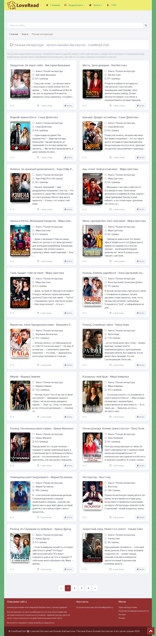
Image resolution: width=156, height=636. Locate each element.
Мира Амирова (115, 386)
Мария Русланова (44, 486)
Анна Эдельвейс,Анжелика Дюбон (125, 282)
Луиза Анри (113, 334)
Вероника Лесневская (46, 334)
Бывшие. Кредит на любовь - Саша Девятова (110, 117)
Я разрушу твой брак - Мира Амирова (105, 376)
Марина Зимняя (43, 386)
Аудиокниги (74, 5)
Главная (53, 5)
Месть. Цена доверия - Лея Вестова (104, 65)
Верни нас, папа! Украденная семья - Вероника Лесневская (42, 324)
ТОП (111, 5)
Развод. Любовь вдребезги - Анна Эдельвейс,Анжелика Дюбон (114, 272)
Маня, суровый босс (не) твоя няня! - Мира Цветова (114, 220)
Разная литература (53, 71)
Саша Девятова (44, 126)
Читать (68, 106)
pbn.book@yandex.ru (103, 607)
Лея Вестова (114, 75)
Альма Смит (114, 538)
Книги (95, 5)
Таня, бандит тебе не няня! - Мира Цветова (37, 272)
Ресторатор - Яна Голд (96, 477)
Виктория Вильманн (46, 75)
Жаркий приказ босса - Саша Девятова (34, 117)
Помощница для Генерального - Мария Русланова (41, 477)
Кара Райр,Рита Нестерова (49, 178)
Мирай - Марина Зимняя (25, 376)
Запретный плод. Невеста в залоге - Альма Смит (112, 528)
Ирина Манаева (44, 438)
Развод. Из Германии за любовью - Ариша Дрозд (40, 528)
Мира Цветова (115, 178)
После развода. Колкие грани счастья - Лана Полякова (114, 428)
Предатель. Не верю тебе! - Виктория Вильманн (40, 65)
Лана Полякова (115, 438)
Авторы (122, 614)
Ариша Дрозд (42, 538)
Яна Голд (112, 486)
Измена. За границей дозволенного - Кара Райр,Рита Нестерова (42, 169)
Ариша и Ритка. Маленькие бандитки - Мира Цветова (42, 220)
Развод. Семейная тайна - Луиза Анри (105, 324)
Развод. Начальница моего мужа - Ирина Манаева (41, 428)
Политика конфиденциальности (133, 611)
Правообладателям (127, 607)
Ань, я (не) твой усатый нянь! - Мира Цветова (110, 169)
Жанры (121, 618)
